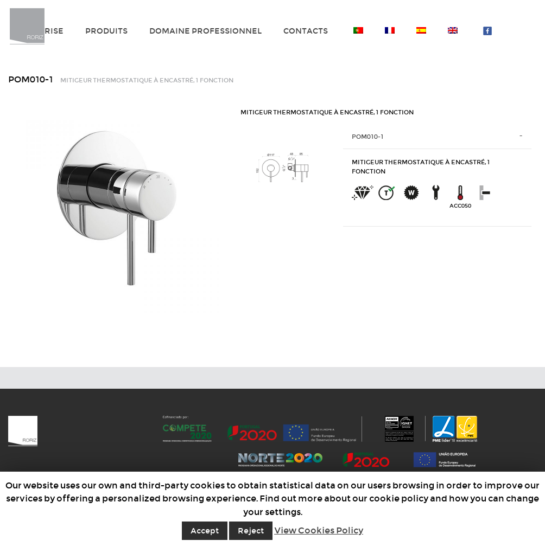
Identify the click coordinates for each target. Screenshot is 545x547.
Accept (205, 531)
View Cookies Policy (318, 530)
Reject (251, 531)
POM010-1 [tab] (368, 136)
